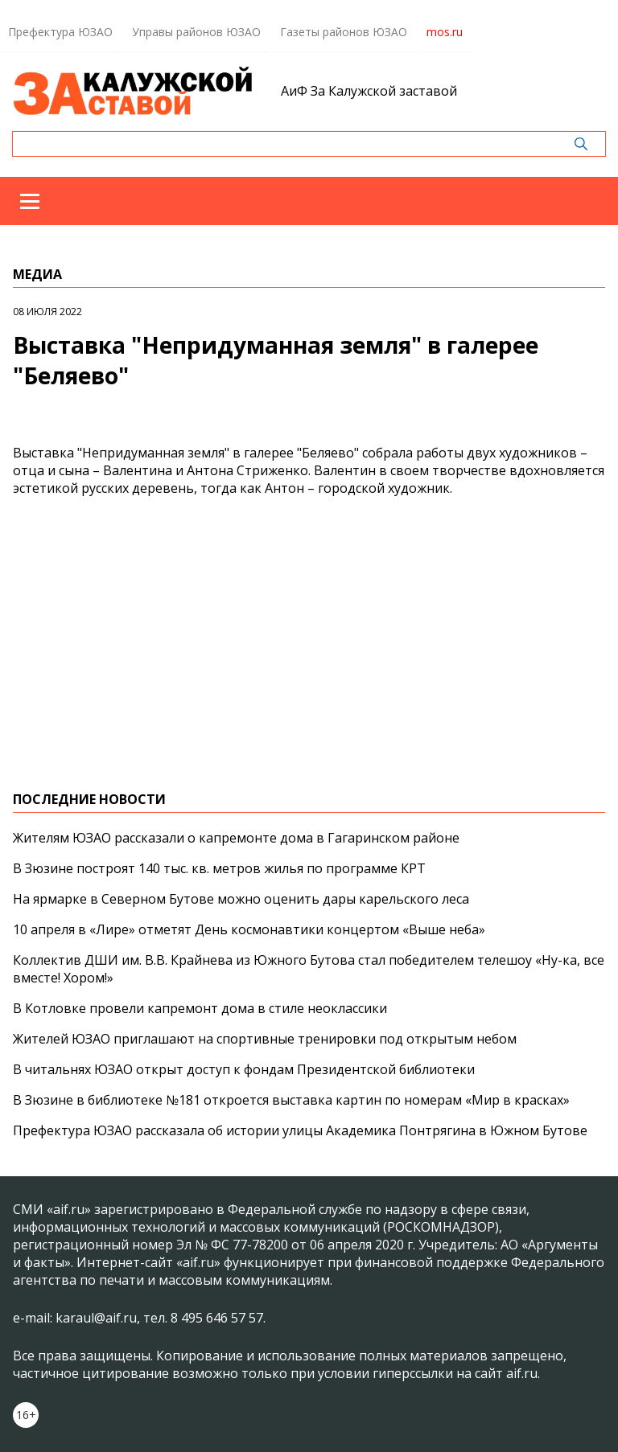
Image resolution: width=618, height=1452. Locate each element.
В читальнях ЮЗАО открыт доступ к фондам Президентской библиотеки (244, 1069)
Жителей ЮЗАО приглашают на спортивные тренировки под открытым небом (265, 1039)
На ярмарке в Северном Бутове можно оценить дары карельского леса (241, 899)
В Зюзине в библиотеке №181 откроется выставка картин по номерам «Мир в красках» (291, 1100)
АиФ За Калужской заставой (369, 90)
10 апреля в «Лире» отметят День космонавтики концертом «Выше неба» (249, 929)
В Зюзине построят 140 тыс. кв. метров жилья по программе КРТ (219, 868)
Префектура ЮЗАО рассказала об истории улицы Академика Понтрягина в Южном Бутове (300, 1130)
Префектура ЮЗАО (60, 31)
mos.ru (444, 31)
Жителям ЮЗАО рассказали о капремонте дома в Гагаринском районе (236, 838)
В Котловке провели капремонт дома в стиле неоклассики (200, 1008)
